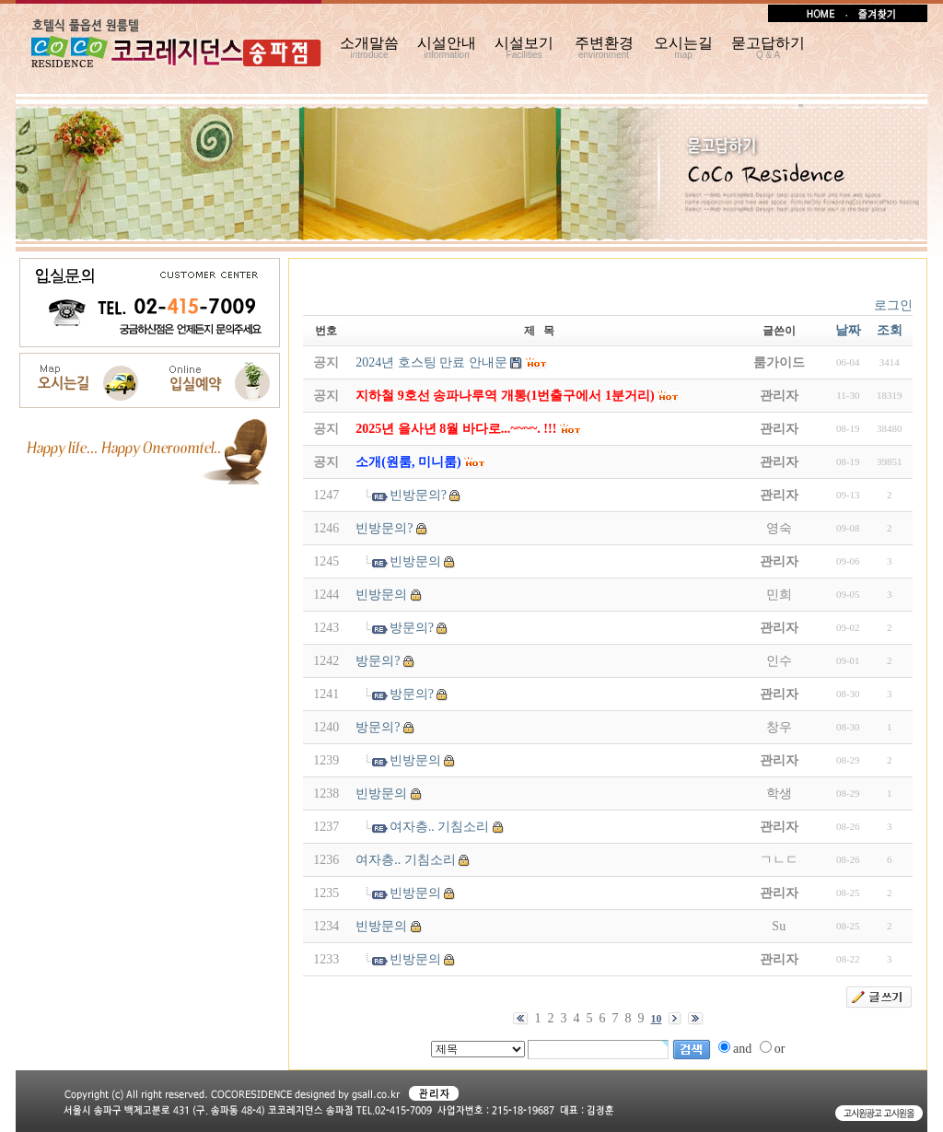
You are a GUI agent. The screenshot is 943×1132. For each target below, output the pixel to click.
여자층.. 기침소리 (440, 827)
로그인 (893, 305)
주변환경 (604, 48)
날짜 (848, 330)
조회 (889, 330)
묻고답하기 (768, 48)
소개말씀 (369, 48)
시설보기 (524, 48)
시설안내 (446, 48)
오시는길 (683, 48)
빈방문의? (418, 495)
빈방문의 (415, 561)
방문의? (412, 628)
